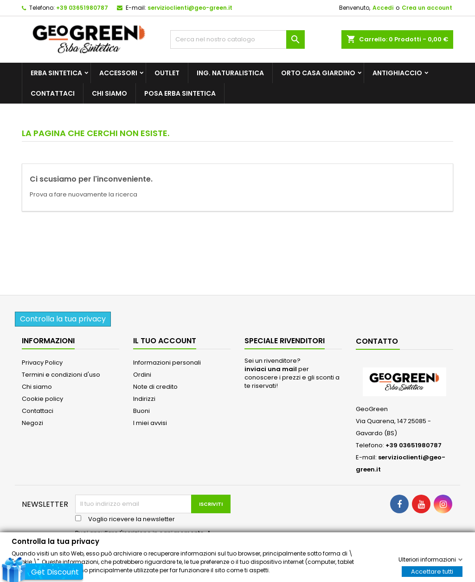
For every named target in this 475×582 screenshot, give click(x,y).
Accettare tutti (432, 571)
